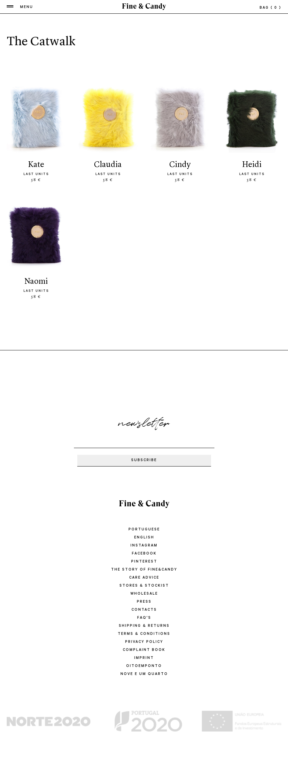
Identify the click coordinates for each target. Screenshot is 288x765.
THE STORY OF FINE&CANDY (144, 570)
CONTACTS (144, 610)
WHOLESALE (144, 594)
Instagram (144, 546)
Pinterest (144, 562)
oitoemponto (144, 666)
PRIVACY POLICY (144, 642)
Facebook (144, 554)
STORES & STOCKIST (144, 586)
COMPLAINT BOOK (144, 650)
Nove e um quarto (144, 674)
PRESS (144, 602)
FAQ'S (144, 618)
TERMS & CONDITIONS (144, 634)
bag (270, 8)
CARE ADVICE (144, 578)
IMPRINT (144, 658)
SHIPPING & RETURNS (144, 626)
